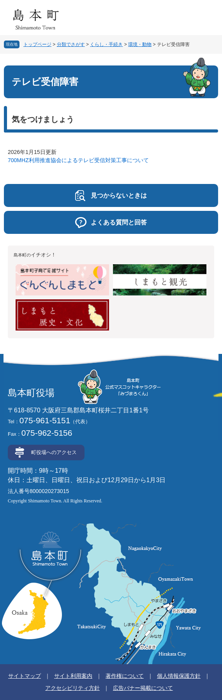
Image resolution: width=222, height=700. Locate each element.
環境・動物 (140, 44)
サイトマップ (24, 676)
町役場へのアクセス (54, 452)
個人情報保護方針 (179, 676)
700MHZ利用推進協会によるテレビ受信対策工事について (78, 160)
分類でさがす (71, 44)
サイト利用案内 (73, 676)
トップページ (37, 44)
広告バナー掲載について (143, 688)
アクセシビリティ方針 (72, 688)
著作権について (125, 676)
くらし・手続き (106, 44)
